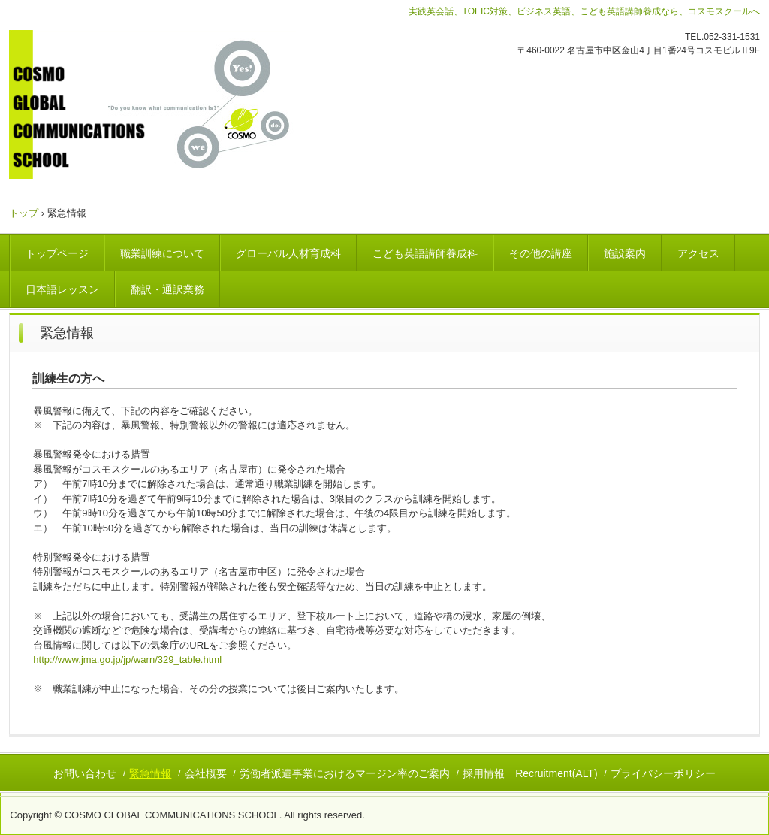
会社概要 (206, 773)
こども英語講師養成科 (425, 253)
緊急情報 (150, 773)
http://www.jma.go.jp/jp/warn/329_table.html (127, 659)
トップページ (57, 253)
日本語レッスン (62, 289)
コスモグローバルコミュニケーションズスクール (173, 104)
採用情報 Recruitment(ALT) (530, 773)
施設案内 (625, 253)
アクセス (698, 253)
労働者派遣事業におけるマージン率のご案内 (345, 773)
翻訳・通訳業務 (167, 289)
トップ (23, 213)
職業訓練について (162, 253)
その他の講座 (540, 253)
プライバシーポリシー (663, 773)
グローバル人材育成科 (288, 253)
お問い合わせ (84, 773)
